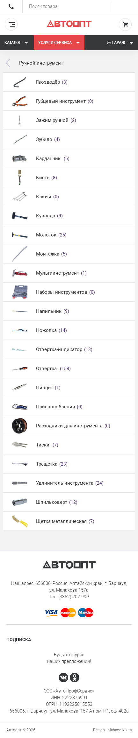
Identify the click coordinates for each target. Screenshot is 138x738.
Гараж (120, 42)
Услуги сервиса (59, 42)
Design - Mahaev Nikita (112, 730)
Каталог (16, 42)
